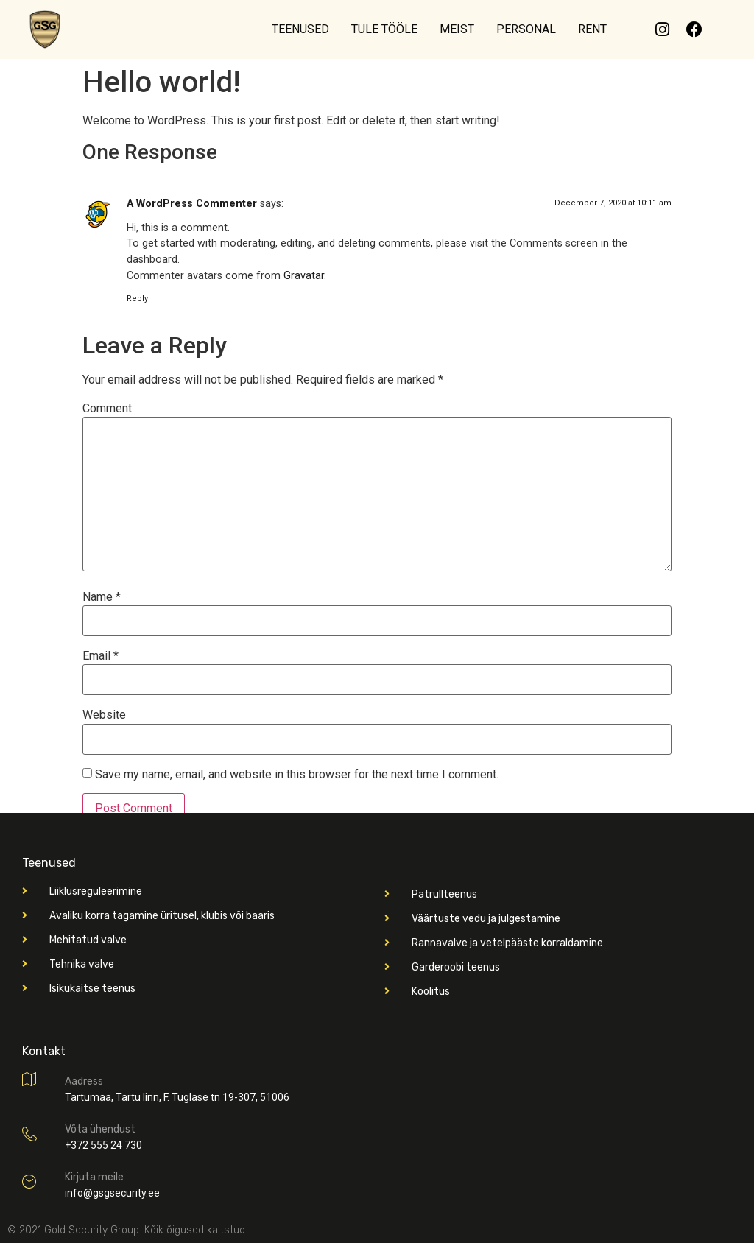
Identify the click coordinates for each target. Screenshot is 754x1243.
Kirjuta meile (94, 1177)
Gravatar (303, 276)
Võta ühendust (100, 1129)
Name (101, 597)
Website (104, 715)
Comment (107, 409)
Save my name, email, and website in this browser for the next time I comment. (296, 775)
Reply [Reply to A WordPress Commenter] (137, 298)
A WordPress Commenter (192, 203)
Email (100, 656)
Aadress (84, 1081)
